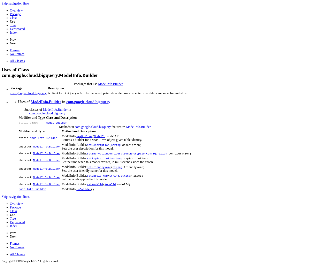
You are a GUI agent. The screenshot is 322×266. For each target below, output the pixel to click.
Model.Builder (56, 122)
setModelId (95, 184)
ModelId (99, 136)
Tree (13, 25)
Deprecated (17, 29)
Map (105, 175)
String (116, 145)
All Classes (17, 61)
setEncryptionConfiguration (108, 153)
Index (13, 32)
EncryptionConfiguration (148, 153)
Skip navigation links (16, 3)
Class (13, 18)
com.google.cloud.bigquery (28, 93)
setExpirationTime (100, 158)
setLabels (94, 175)
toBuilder (83, 189)
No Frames (17, 54)
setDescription (98, 145)
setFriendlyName (99, 167)
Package (15, 14)
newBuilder (84, 136)
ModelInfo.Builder (110, 84)
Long (119, 158)
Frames (15, 50)
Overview (16, 10)
